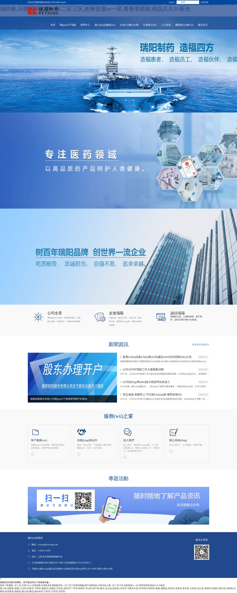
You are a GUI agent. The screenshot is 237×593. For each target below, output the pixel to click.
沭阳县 (229, 588)
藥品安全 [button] (203, 25)
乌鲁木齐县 (132, 588)
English (172, 2)
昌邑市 (67, 588)
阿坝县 (151, 588)
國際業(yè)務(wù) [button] (184, 25)
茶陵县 (18, 591)
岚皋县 (178, 588)
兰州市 (47, 591)
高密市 (81, 588)
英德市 (208, 588)
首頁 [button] (52, 25)
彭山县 (108, 588)
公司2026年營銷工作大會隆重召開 (143, 369)
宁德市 (37, 588)
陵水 (102, 588)
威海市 (45, 588)
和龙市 (171, 588)
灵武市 (61, 591)
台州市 (123, 588)
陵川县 (25, 591)
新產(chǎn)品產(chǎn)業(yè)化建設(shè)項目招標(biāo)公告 (157, 356)
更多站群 (204, 2)
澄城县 (52, 588)
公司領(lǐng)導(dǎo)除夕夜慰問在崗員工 (146, 382)
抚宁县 (96, 588)
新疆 (17, 588)
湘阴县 (164, 588)
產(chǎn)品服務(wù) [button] (105, 25)
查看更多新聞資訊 (200, 344)
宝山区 (89, 588)
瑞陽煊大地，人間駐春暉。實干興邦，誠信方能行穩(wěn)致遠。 (186, 318)
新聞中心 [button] (85, 25)
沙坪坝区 (143, 588)
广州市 (74, 588)
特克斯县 (9, 591)
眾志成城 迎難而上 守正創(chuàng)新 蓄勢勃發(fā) (152, 394)
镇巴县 (222, 588)
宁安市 (54, 591)
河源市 (30, 588)
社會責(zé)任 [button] (150, 25)
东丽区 (215, 588)
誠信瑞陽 (177, 313)
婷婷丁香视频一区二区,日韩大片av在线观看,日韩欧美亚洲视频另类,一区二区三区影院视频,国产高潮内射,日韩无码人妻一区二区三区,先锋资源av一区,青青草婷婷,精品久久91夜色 (82, 585)
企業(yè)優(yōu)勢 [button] (129, 25)
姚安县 (116, 588)
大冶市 (23, 588)
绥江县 (3, 588)
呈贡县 (59, 588)
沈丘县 (200, 588)
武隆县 (10, 588)
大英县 (193, 588)
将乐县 (186, 588)
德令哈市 (38, 591)
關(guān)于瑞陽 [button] (68, 25)
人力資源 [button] (166, 25)
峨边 (31, 591)
